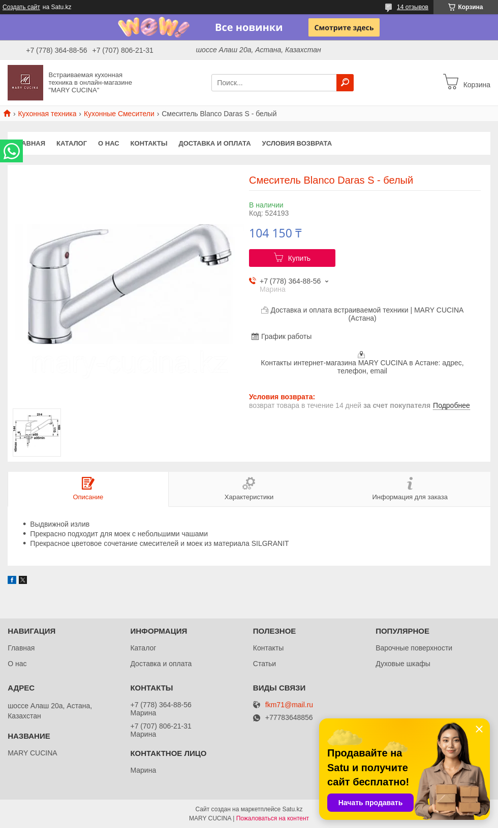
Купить (299, 258)
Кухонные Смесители (119, 114)
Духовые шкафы (403, 664)
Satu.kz (292, 809)
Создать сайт (21, 7)
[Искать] (345, 82)
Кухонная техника (47, 114)
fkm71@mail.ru (289, 705)
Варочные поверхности (414, 648)
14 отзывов (412, 7)
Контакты (149, 143)
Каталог (71, 143)
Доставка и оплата (214, 143)
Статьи (264, 664)
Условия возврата (297, 143)
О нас (108, 143)
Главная (29, 143)
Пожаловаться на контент (272, 818)
